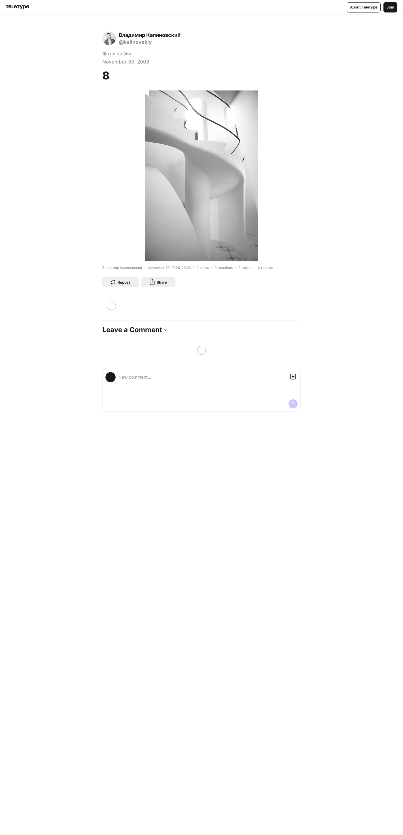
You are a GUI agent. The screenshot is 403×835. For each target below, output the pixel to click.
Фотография (116, 53)
